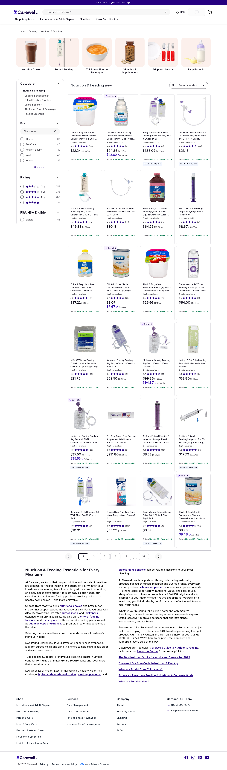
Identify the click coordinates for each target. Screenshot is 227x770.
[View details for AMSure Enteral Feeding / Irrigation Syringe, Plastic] (157, 435)
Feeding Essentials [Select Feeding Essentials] (34, 114)
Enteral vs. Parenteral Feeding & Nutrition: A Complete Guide (156, 675)
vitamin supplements (153, 587)
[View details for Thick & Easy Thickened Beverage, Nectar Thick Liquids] (157, 207)
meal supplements (89, 674)
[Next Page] (158, 556)
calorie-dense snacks (132, 569)
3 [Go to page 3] (104, 556)
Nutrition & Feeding (27, 711)
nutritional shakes (71, 605)
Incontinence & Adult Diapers (57, 19)
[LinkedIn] (200, 757)
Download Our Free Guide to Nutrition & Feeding (148, 663)
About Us (122, 705)
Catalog (33, 31)
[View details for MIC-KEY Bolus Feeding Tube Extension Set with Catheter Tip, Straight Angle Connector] (85, 359)
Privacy (44, 764)
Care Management (77, 705)
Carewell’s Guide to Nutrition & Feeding (174, 647)
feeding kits (49, 620)
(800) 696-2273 (178, 705)
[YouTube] (207, 757)
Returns (121, 724)
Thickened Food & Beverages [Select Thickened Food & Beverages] (40, 109)
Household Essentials (28, 736)
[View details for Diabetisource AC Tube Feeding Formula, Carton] (193, 283)
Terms (55, 764)
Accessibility (69, 764)
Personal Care (24, 717)
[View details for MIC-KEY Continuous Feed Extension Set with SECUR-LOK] (121, 207)
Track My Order (126, 711)
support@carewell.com (182, 710)
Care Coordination (107, 19)
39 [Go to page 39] (144, 556)
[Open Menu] (24, 19)
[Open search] (106, 12)
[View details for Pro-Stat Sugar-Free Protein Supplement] (121, 435)
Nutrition (85, 19)
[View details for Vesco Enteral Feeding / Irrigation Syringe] (193, 207)
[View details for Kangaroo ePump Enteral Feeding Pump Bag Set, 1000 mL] (157, 131)
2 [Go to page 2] (94, 556)
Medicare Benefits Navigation (84, 724)
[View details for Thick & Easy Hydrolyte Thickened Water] (85, 283)
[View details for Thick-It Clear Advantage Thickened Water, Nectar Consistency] (121, 131)
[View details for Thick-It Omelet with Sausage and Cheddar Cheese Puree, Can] (193, 511)
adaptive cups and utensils (45, 623)
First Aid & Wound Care (30, 730)
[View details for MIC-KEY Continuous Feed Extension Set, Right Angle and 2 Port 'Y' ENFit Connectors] (193, 131)
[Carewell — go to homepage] (26, 12)
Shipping (122, 717)
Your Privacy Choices (94, 764)
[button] (40, 83)
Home (22, 31)
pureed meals (70, 613)
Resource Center (147, 651)
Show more (40, 167)
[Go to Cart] (210, 12)
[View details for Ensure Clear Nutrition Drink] (121, 511)
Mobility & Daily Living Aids (32, 742)
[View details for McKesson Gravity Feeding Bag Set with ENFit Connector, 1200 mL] (85, 435)
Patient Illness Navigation (81, 717)
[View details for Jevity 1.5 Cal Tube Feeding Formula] (193, 359)
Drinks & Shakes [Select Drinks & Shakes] (33, 104)
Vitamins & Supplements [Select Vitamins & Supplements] (37, 95)
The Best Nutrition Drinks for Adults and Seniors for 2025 (154, 657)
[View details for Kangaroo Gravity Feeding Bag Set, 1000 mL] (121, 359)
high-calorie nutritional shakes (57, 674)
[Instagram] (193, 757)
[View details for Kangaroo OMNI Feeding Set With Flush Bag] (85, 511)
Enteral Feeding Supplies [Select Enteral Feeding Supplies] (38, 100)
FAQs (120, 730)
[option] (40, 139)
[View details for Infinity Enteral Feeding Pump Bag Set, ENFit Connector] (85, 207)
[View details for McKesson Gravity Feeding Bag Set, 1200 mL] (157, 359)
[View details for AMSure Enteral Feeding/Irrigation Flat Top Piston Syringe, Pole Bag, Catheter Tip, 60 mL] (193, 435)
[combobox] (37, 131)
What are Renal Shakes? (134, 681)
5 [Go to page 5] (126, 556)
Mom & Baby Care (26, 724)
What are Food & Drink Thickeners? (141, 669)
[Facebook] (186, 757)
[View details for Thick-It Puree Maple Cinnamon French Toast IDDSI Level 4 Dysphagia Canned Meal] (121, 283)
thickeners (91, 613)
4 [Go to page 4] (115, 556)
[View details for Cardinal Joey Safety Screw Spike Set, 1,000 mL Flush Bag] (157, 511)
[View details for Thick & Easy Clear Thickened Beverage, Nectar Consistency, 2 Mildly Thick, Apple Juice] (157, 283)
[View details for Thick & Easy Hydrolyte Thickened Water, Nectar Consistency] (85, 131)
